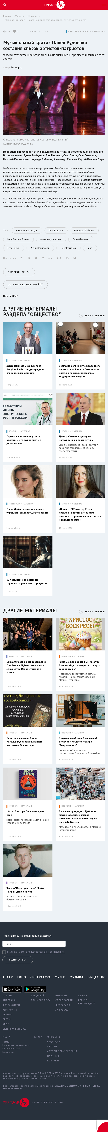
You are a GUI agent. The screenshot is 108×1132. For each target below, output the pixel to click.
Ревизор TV (9, 1021)
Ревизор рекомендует (87, 1014)
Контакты (53, 1072)
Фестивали (62, 1016)
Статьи (7, 1007)
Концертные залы (11, 1060)
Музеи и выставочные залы (15, 1056)
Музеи (60, 989)
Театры (6, 1053)
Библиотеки (8, 1063)
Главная (7, 16)
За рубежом (63, 1021)
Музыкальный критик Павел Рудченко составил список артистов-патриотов (45, 19)
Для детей (38, 1007)
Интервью (9, 1012)
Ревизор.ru (16, 67)
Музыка (77, 989)
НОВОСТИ (86, 31)
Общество (19, 16)
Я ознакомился (15, 963)
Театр (7, 989)
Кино (21, 989)
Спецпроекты (64, 1012)
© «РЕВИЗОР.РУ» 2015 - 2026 (47, 1114)
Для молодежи (41, 1012)
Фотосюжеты (11, 1016)
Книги (38, 1048)
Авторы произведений (62, 1062)
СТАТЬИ (13, 368)
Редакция (53, 1053)
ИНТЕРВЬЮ (14, 513)
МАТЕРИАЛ (99, 31)
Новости (32, 16)
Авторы (52, 1058)
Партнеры (53, 1067)
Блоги (6, 1035)
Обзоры (7, 1026)
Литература (40, 989)
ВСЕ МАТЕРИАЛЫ (94, 323)
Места (6, 1048)
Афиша (82, 1007)
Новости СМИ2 (10, 303)
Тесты (6, 1031)
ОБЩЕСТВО (73, 31)
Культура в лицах (14, 1040)
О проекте (54, 1048)
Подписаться (17, 971)
